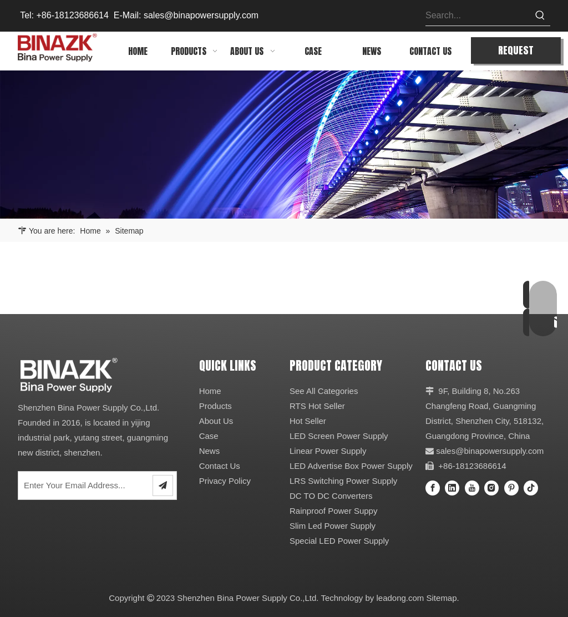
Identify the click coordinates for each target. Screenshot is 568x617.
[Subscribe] (163, 485)
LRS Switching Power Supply (343, 480)
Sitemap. (443, 598)
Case (209, 436)
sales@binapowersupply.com (201, 15)
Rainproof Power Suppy (333, 510)
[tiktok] (531, 488)
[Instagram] (491, 488)
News (209, 451)
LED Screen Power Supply (339, 436)
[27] (90, 375)
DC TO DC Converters (331, 495)
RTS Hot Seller (317, 406)
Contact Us (219, 466)
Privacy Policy (225, 480)
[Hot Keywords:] (540, 16)
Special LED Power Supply (339, 540)
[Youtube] (472, 488)
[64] (284, 144)
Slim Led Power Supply (333, 525)
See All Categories (324, 391)
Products (215, 406)
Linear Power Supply (328, 451)
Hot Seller (308, 421)
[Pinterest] (511, 488)
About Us (216, 421)
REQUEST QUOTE (516, 53)
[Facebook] (432, 488)
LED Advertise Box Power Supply (351, 466)
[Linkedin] (452, 488)
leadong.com (400, 598)
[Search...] (477, 16)
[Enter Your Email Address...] (84, 485)
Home (210, 391)
